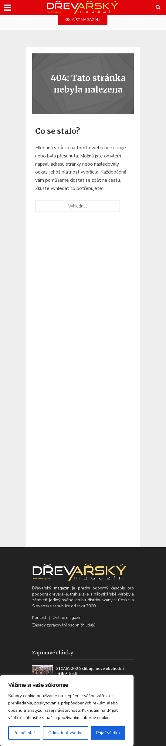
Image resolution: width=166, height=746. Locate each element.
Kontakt (39, 617)
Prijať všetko (108, 733)
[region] (67, 710)
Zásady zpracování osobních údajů (64, 625)
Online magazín (67, 617)
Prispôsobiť (24, 733)
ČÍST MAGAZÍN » (83, 19)
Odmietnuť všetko (65, 733)
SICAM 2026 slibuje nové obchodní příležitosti (90, 671)
